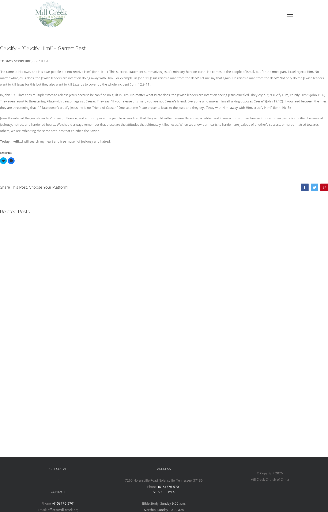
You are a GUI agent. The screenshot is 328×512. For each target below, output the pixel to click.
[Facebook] (58, 480)
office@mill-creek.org (63, 510)
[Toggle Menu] (289, 14)
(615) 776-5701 (169, 487)
